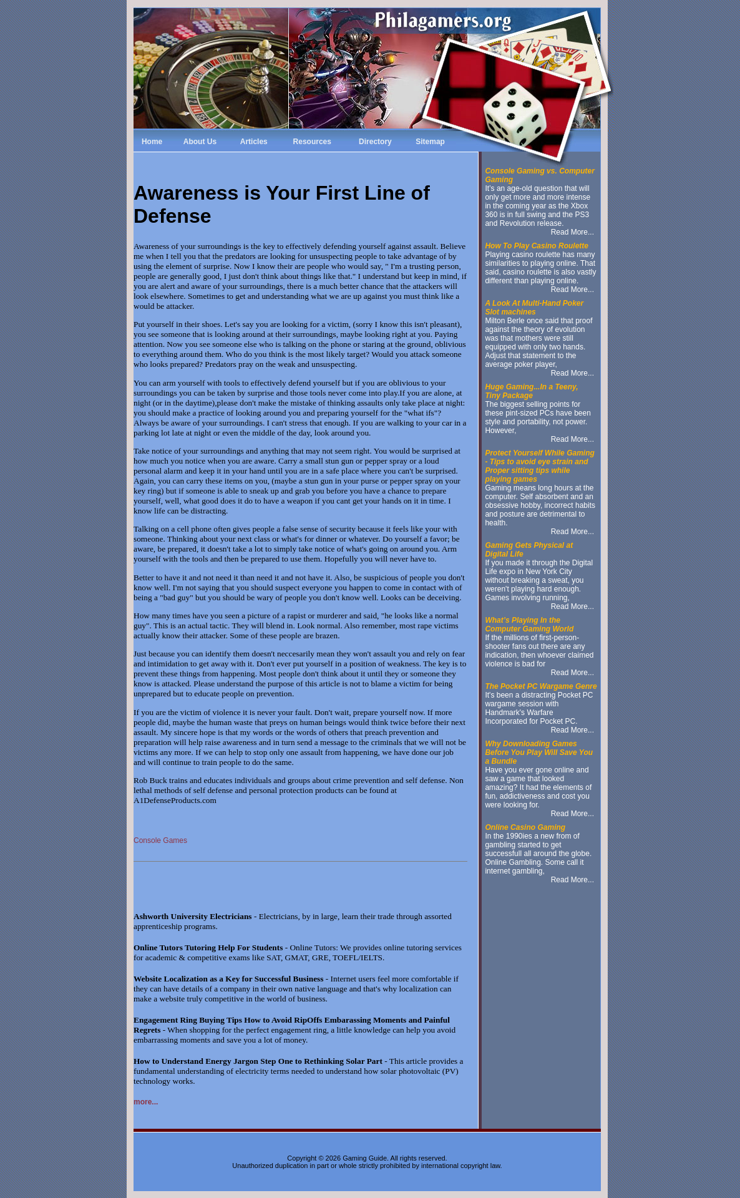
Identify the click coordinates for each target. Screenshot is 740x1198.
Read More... (572, 232)
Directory (375, 141)
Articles (254, 141)
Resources (312, 141)
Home (152, 141)
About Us (200, 141)
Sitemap (430, 141)
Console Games (160, 840)
